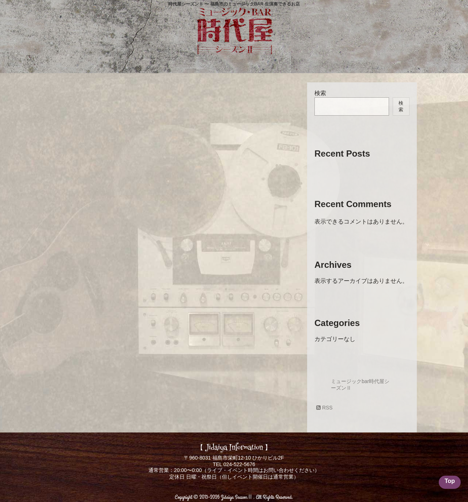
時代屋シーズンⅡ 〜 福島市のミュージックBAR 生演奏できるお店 (234, 4)
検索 (320, 93)
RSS (324, 408)
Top (450, 481)
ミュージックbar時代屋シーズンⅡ (360, 384)
